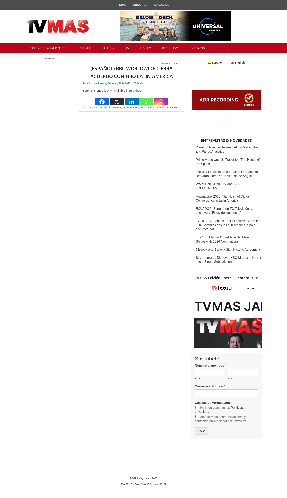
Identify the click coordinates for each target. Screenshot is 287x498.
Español (134, 90)
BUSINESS (198, 48)
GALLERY (107, 48)
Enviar (201, 431)
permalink (171, 107)
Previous (164, 63)
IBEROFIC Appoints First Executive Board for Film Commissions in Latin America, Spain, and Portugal (228, 225)
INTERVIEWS (171, 48)
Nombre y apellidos (210, 365)
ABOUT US (140, 4)
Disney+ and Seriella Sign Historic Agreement (228, 249)
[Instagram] (161, 101)
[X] (117, 101)
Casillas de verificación (212, 402)
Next (177, 63)
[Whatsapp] (146, 101)
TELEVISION (130, 107)
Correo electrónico (210, 386)
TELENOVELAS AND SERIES (49, 48)
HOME (122, 4)
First (197, 378)
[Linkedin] (132, 101)
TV (127, 48)
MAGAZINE (161, 4)
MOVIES (145, 48)
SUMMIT (84, 48)
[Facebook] (102, 101)
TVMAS (138, 83)
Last (230, 378)
